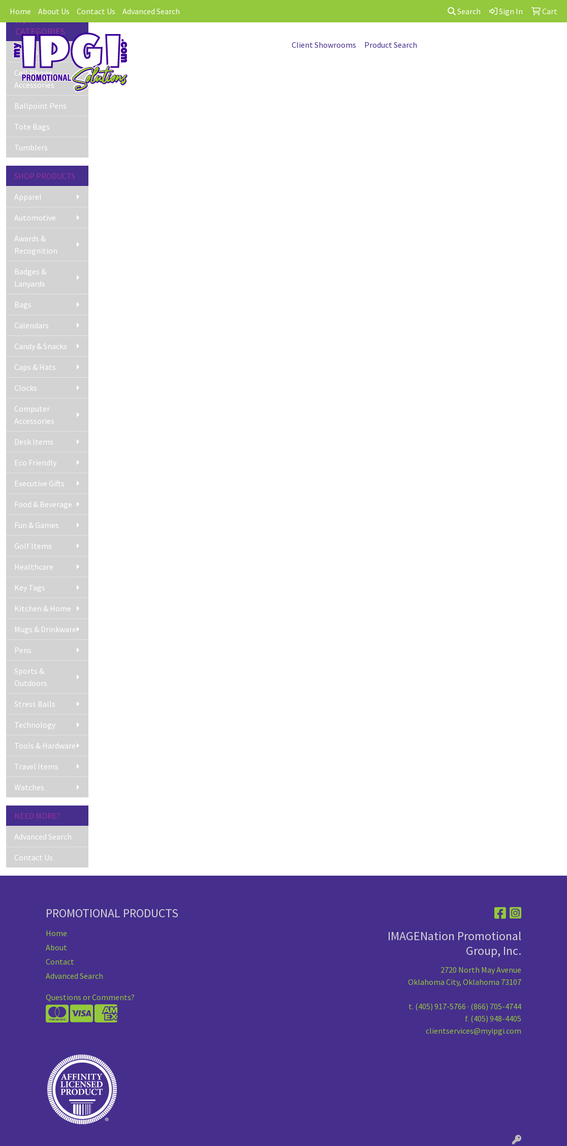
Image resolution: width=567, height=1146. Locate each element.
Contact (60, 961)
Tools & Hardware (45, 745)
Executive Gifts (39, 483)
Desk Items (33, 442)
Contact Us (96, 11)
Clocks (25, 388)
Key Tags (29, 587)
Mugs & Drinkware (45, 629)
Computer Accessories (34, 415)
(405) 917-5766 (440, 1006)
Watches (29, 787)
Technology (34, 725)
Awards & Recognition (35, 244)
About (56, 947)
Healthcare (33, 567)
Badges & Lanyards (30, 277)
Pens (23, 650)
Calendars (31, 325)
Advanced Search (151, 11)
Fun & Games (36, 525)
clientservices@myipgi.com (473, 1031)
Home (20, 11)
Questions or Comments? (90, 997)
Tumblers (31, 147)
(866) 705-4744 (495, 1006)
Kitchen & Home (42, 608)
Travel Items (36, 766)
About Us (54, 11)
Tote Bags (32, 126)
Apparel (28, 197)
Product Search (390, 45)
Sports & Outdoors (30, 677)
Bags (23, 304)
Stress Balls (34, 704)
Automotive (35, 217)
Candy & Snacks (40, 346)
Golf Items (33, 546)
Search (464, 11)
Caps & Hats (35, 367)
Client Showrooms (324, 45)
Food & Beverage (43, 504)
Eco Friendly (35, 462)
